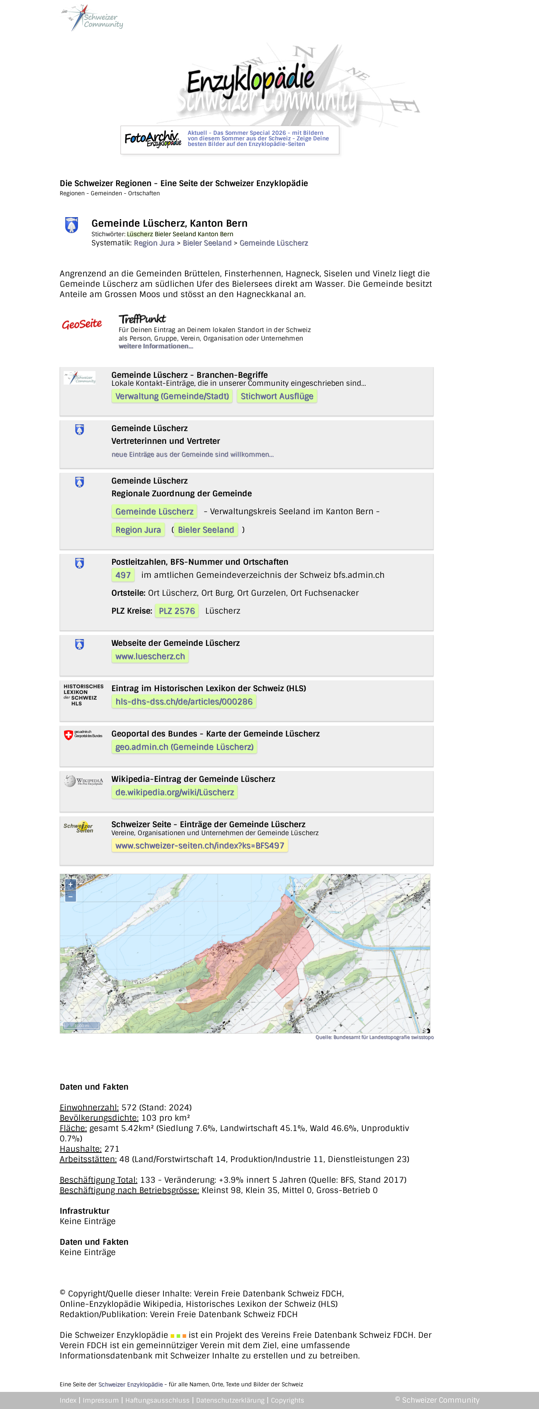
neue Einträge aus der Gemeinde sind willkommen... (192, 454)
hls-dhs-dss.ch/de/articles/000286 (184, 701)
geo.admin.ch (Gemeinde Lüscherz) (184, 747)
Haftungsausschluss (157, 1400)
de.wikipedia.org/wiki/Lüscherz (174, 792)
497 (123, 575)
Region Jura (154, 243)
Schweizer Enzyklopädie (130, 1384)
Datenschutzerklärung (230, 1400)
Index (68, 1400)
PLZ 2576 (177, 611)
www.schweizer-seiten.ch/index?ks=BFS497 (199, 845)
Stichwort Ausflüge (277, 396)
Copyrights (287, 1400)
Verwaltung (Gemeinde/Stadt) (172, 396)
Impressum (101, 1400)
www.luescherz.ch (150, 656)
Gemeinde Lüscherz (273, 243)
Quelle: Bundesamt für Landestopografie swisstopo (374, 1037)
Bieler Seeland (207, 243)
